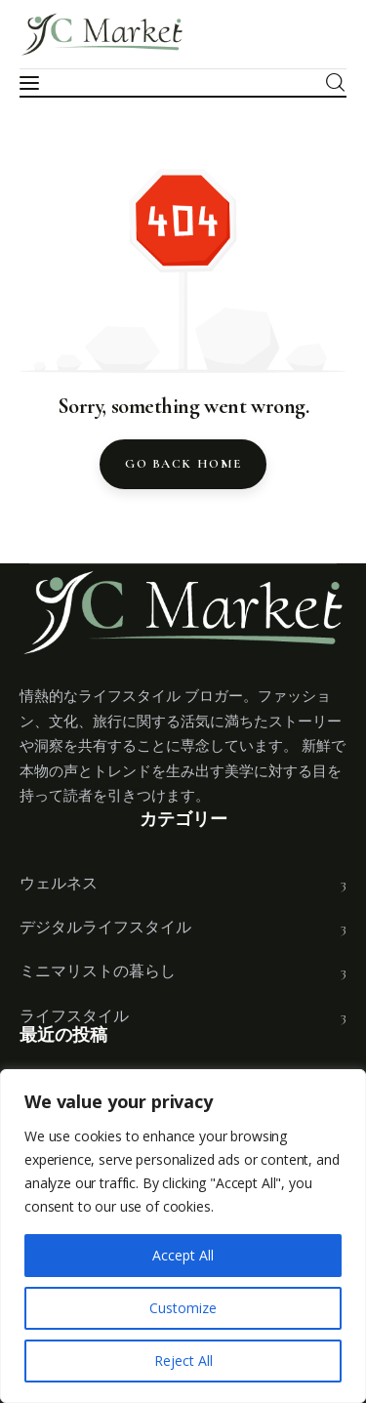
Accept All (183, 1255)
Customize (183, 1308)
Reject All (183, 1360)
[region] (183, 1236)
